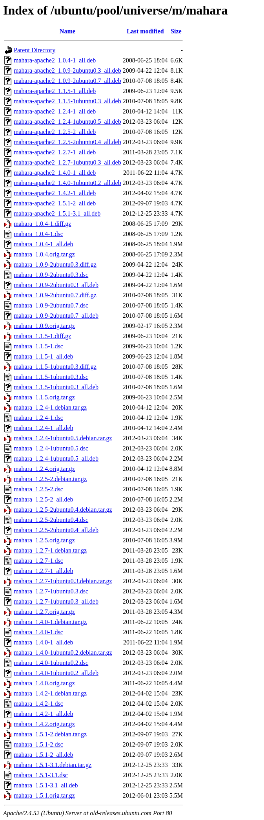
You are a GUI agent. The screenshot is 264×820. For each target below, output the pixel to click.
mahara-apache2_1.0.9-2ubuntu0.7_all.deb (67, 80)
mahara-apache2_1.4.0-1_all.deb (55, 172)
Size (176, 31)
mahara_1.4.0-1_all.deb (43, 642)
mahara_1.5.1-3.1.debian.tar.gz (52, 764)
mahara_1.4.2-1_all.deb (43, 713)
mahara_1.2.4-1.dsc (38, 417)
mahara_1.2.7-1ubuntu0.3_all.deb (56, 601)
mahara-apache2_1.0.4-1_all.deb (55, 60)
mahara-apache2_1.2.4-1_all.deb (55, 111)
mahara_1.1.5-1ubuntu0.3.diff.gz (55, 366)
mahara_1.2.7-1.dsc (38, 560)
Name (67, 31)
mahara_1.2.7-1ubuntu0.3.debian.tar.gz (63, 581)
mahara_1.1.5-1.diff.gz (42, 336)
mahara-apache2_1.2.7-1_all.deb (55, 152)
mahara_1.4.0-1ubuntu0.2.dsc (51, 662)
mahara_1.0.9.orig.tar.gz (44, 325)
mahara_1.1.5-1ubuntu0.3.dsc (51, 376)
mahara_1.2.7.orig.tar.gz (44, 611)
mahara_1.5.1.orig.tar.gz (44, 795)
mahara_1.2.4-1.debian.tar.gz (50, 407)
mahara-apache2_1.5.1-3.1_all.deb (57, 213)
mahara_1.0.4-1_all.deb (43, 244)
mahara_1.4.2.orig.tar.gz (44, 724)
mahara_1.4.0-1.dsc (38, 632)
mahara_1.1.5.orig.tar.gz (44, 397)
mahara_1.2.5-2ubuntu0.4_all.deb (56, 530)
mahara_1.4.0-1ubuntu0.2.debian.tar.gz (63, 652)
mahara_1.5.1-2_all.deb (43, 754)
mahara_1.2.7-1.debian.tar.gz (50, 550)
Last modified (145, 31)
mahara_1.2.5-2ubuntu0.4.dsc (51, 519)
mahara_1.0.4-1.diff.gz (42, 223)
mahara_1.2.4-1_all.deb (43, 428)
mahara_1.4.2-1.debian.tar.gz (50, 693)
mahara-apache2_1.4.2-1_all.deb (55, 193)
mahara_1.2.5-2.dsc (38, 489)
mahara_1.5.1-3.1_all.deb (46, 785)
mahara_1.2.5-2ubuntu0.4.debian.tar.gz (63, 509)
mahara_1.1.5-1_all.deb (43, 356)
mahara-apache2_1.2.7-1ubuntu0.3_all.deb (67, 162)
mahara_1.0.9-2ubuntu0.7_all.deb (56, 315)
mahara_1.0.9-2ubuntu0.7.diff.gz (55, 295)
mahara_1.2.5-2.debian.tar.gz (50, 479)
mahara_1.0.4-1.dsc (38, 234)
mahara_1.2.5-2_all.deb (43, 499)
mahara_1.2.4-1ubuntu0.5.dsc (51, 448)
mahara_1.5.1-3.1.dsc (41, 775)
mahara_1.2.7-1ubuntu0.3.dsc (51, 591)
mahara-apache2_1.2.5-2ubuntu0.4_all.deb (67, 142)
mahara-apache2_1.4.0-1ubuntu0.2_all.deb (67, 182)
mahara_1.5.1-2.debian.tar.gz (50, 734)
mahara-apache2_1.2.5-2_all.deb (55, 131)
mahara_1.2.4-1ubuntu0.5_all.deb (56, 458)
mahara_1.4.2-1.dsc (38, 703)
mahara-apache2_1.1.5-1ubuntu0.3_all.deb (67, 101)
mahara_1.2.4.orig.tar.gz (44, 468)
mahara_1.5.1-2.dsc (38, 744)
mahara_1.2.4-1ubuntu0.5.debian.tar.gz (63, 438)
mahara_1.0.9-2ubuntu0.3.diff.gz (55, 264)
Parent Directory (34, 50)
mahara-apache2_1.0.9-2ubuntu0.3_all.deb (67, 70)
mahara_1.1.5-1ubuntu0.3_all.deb (56, 387)
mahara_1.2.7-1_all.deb (43, 570)
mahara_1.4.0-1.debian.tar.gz (50, 622)
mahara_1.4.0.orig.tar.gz (44, 683)
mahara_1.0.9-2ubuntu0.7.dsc (51, 305)
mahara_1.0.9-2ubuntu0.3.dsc (51, 274)
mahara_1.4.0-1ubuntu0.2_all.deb (56, 673)
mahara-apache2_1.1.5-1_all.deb (55, 91)
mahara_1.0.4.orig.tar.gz (44, 254)
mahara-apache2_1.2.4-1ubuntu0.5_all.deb (67, 121)
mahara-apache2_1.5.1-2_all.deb (55, 203)
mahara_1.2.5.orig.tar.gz (44, 540)
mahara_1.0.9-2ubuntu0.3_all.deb (56, 285)
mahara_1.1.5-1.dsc (38, 346)
